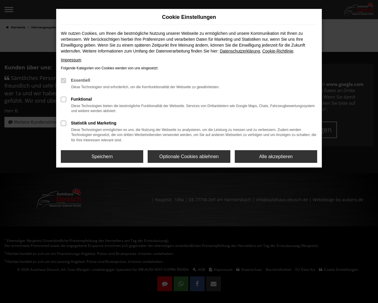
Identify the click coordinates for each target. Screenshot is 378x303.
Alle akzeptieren (276, 156)
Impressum (71, 60)
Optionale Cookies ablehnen (189, 156)
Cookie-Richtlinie (277, 51)
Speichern (102, 156)
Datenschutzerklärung (240, 51)
